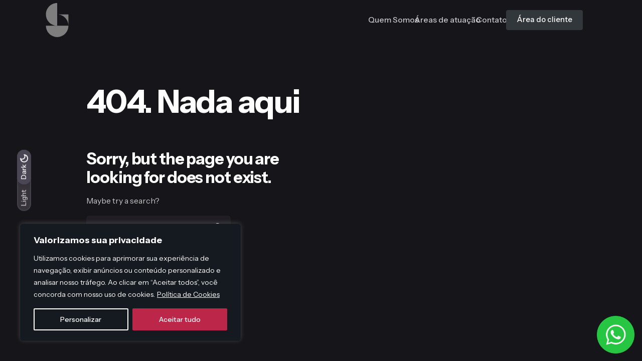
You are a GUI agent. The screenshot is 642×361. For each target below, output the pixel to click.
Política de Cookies (188, 294)
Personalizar (80, 319)
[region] (130, 282)
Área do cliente (534, 19)
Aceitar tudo (180, 319)
